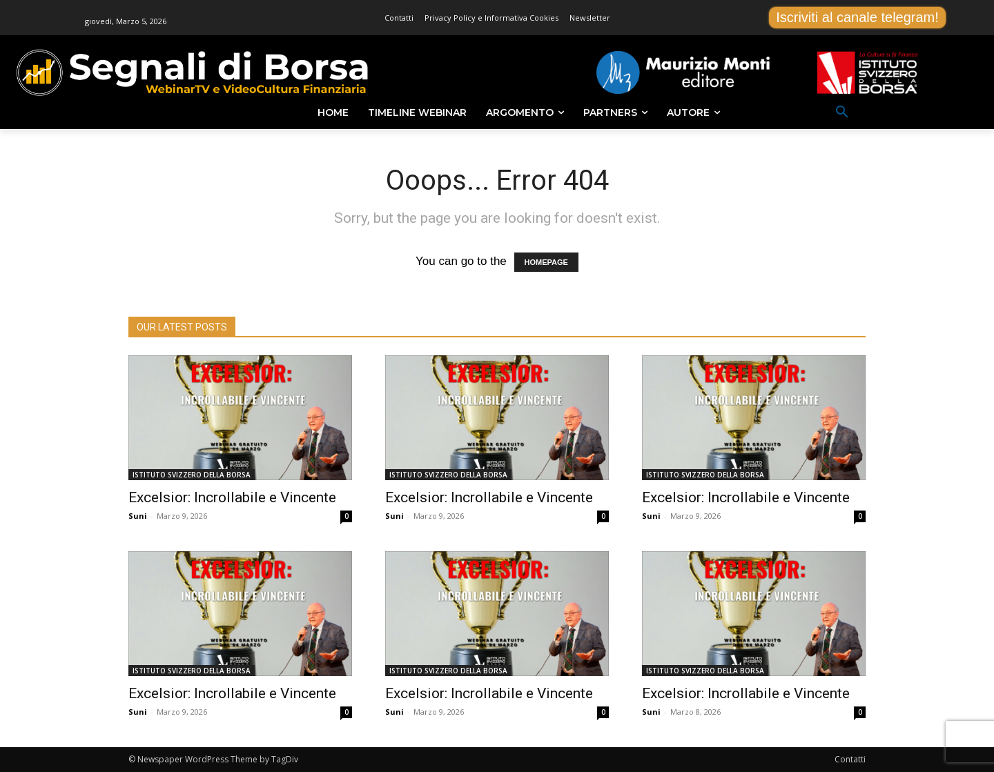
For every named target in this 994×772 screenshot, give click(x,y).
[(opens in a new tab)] (240, 417)
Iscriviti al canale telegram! (857, 17)
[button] (842, 112)
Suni (137, 516)
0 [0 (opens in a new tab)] (346, 516)
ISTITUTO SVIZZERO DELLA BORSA (192, 474)
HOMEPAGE (546, 262)
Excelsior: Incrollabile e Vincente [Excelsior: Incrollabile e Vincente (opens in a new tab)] (232, 497)
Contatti (850, 759)
